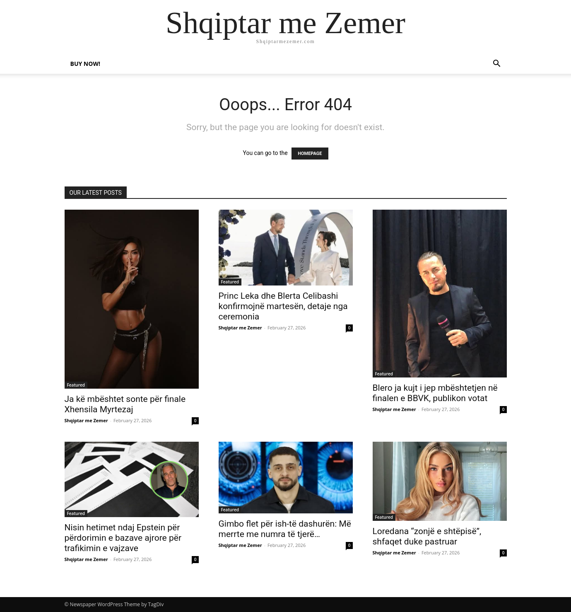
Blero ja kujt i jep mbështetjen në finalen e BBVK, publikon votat (435, 393)
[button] (497, 64)
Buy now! (85, 64)
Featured (76, 385)
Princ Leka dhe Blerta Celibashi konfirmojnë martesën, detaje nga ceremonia (283, 306)
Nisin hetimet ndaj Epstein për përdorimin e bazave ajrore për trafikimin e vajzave (123, 537)
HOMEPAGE (310, 153)
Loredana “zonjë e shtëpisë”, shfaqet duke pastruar (427, 536)
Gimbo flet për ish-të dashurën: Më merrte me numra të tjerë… (285, 529)
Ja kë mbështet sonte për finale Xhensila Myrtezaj (125, 404)
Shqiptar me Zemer (86, 420)
